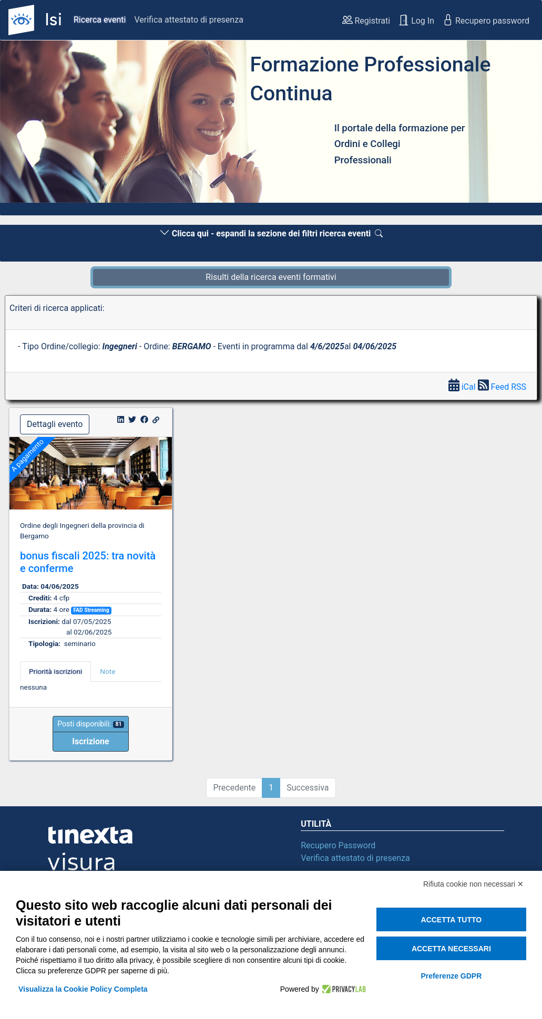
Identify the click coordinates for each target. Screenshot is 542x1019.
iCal (463, 387)
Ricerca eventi (100, 20)
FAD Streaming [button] (91, 610)
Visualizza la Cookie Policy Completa (83, 989)
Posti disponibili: (90, 724)
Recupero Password (338, 845)
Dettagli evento (55, 424)
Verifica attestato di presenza (188, 20)
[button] (40, 124)
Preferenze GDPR (451, 976)
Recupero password (486, 20)
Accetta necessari (451, 948)
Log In (416, 20)
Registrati (366, 20)
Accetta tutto (451, 920)
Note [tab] (107, 671)
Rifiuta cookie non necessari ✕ (473, 884)
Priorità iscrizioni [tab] (55, 671)
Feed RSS (502, 387)
